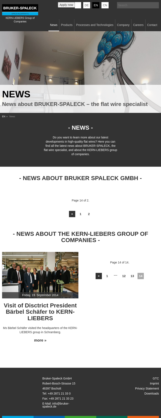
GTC (156, 378)
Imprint (154, 383)
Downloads (151, 393)
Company (123, 25)
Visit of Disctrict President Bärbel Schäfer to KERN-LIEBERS (40, 312)
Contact (152, 25)
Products (67, 25)
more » (40, 340)
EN (3, 116)
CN (105, 5)
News (53, 25)
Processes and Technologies (94, 25)
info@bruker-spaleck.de (55, 405)
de (87, 5)
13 (132, 276)
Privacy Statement (147, 388)
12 (124, 276)
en (96, 5)
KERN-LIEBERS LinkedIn (78, 5)
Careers (138, 25)
